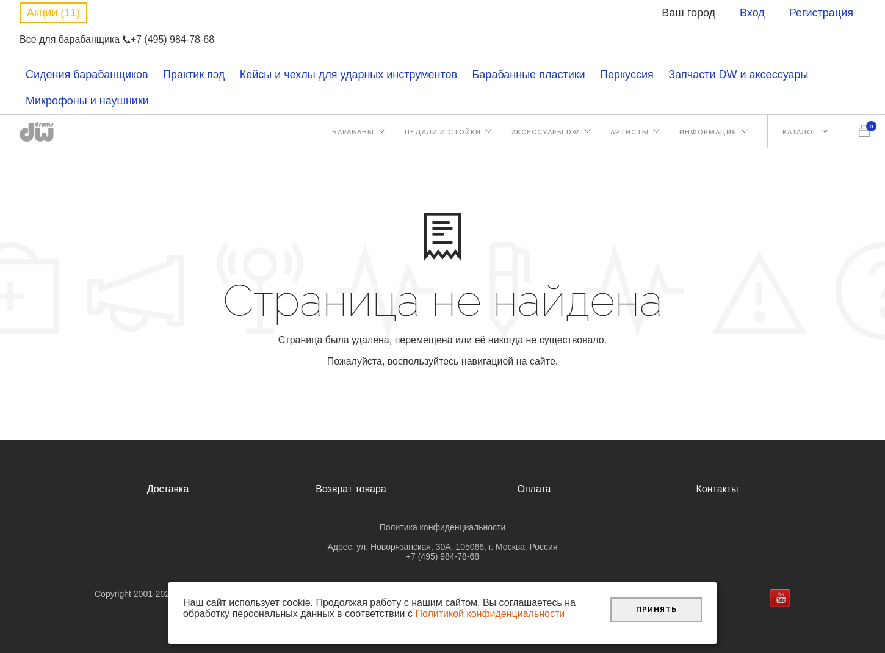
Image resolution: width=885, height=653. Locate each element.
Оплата (534, 489)
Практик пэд (194, 74)
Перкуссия (627, 74)
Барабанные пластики (528, 74)
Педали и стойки (443, 132)
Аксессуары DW (545, 132)
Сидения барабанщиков (87, 74)
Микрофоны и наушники (87, 101)
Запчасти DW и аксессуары (738, 74)
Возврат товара (351, 489)
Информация (708, 132)
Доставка (168, 489)
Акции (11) (53, 13)
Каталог (799, 132)
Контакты (717, 489)
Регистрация (821, 13)
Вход (752, 13)
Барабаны (353, 132)
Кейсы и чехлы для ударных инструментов (348, 74)
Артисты (629, 132)
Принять (656, 609)
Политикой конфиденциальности (490, 613)
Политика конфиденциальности (443, 527)
